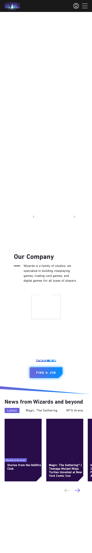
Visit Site (26, 216)
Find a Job (46, 373)
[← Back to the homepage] (12, 6)
